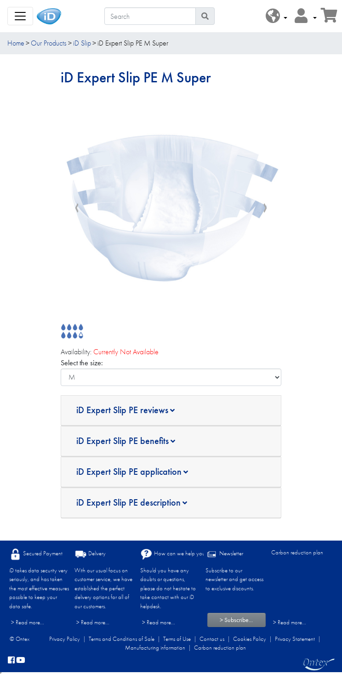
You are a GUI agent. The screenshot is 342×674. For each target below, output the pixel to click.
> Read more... (27, 622)
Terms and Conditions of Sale (121, 639)
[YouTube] (20, 660)
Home (15, 43)
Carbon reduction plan (297, 552)
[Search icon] (205, 16)
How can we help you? (174, 554)
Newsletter (224, 554)
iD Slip (82, 43)
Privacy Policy (64, 639)
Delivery (90, 554)
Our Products (48, 43)
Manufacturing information (155, 647)
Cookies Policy (249, 639)
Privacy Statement (295, 639)
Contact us (212, 639)
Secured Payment (36, 554)
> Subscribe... (236, 620)
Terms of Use (177, 639)
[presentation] (77, 208)
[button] (276, 16)
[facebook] (11, 660)
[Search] (150, 16)
